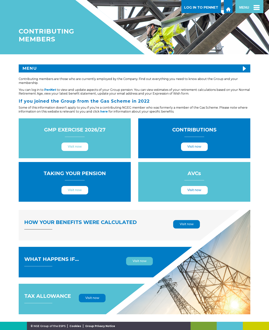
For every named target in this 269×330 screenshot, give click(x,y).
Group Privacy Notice (100, 326)
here (104, 111)
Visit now (75, 146)
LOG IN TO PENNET (201, 7)
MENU (29, 68)
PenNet (50, 90)
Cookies (75, 326)
